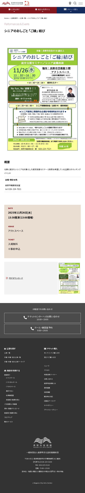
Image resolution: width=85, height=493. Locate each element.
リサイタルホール (11, 382)
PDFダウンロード (16, 278)
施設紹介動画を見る (12, 400)
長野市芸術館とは (50, 383)
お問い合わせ (48, 379)
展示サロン (9, 391)
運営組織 (47, 388)
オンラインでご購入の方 (52, 353)
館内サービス (8, 422)
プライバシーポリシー (51, 410)
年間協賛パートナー (50, 374)
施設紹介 (7, 375)
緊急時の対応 (48, 396)
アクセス (46, 370)
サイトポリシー (48, 405)
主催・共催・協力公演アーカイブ (14, 362)
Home (6, 18)
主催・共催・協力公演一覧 (12, 357)
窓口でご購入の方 (50, 357)
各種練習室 (10, 395)
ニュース (46, 366)
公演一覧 (7, 353)
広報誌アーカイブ (49, 401)
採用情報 (47, 392)
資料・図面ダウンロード (11, 408)
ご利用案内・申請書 (10, 404)
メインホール (10, 378)
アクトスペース (11, 386)
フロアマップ (8, 417)
